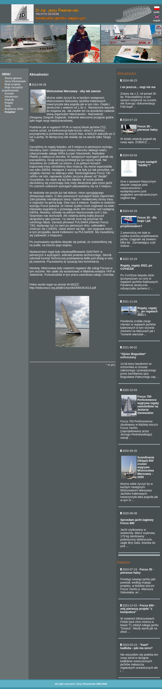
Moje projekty (11, 84)
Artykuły (8, 99)
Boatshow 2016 (12, 108)
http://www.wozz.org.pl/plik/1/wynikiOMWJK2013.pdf (63, 287)
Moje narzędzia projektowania (12, 89)
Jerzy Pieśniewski (14, 81)
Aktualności (10, 96)
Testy (6, 105)
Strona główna (12, 78)
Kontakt (8, 93)
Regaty (7, 102)
